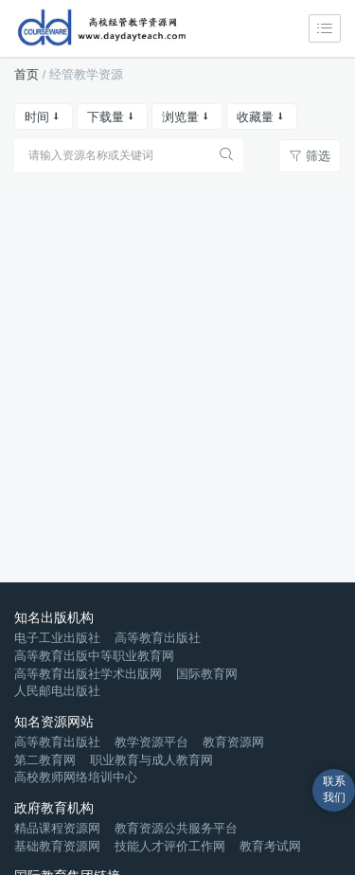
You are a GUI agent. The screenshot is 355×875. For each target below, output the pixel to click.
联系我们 (334, 789)
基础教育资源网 (57, 846)
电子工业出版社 (57, 638)
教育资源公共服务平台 (176, 828)
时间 (43, 117)
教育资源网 (233, 742)
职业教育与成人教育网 (151, 760)
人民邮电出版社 (57, 691)
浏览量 (187, 117)
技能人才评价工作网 (170, 846)
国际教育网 (207, 674)
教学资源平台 (151, 742)
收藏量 (262, 117)
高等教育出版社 (158, 638)
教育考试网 (270, 846)
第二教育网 (45, 760)
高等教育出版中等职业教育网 (94, 656)
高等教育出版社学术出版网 (88, 674)
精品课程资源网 (57, 828)
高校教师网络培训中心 (75, 777)
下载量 (112, 117)
